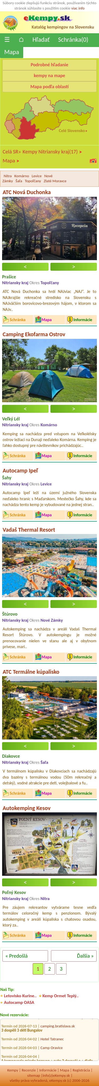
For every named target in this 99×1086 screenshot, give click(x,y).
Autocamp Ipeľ (20, 470)
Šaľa (19, 181)
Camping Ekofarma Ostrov (34, 334)
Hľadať (41, 39)
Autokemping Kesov (26, 808)
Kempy (12, 1070)
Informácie (47, 1070)
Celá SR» (12, 151)
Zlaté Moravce (55, 181)
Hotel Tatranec (52, 1039)
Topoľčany (33, 181)
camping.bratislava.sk (57, 1026)
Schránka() (73, 39)
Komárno (21, 176)
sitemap (33, 1075)
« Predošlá (16, 956)
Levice (37, 176)
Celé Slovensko (72, 130)
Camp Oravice (51, 1048)
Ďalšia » (85, 956)
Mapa (11, 52)
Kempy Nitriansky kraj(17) (52, 151)
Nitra (8, 176)
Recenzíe (29, 1070)
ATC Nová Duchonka (27, 192)
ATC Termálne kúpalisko (31, 671)
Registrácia (81, 1070)
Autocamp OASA (19, 1002)
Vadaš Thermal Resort (29, 529)
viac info (78, 8)
